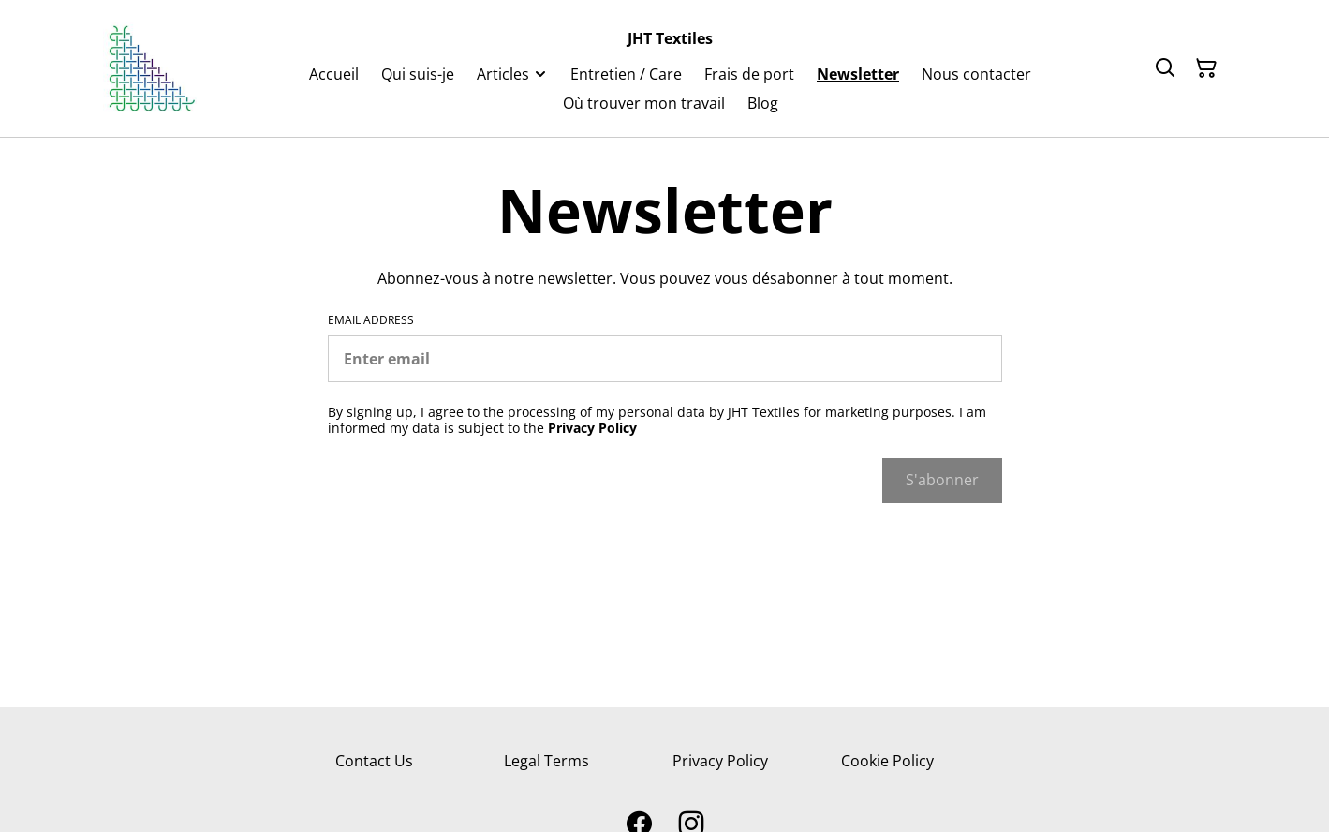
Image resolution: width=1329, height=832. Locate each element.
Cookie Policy (887, 760)
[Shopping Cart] (1206, 68)
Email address (371, 320)
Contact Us (374, 760)
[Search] (1165, 68)
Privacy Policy (720, 760)
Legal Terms (546, 760)
